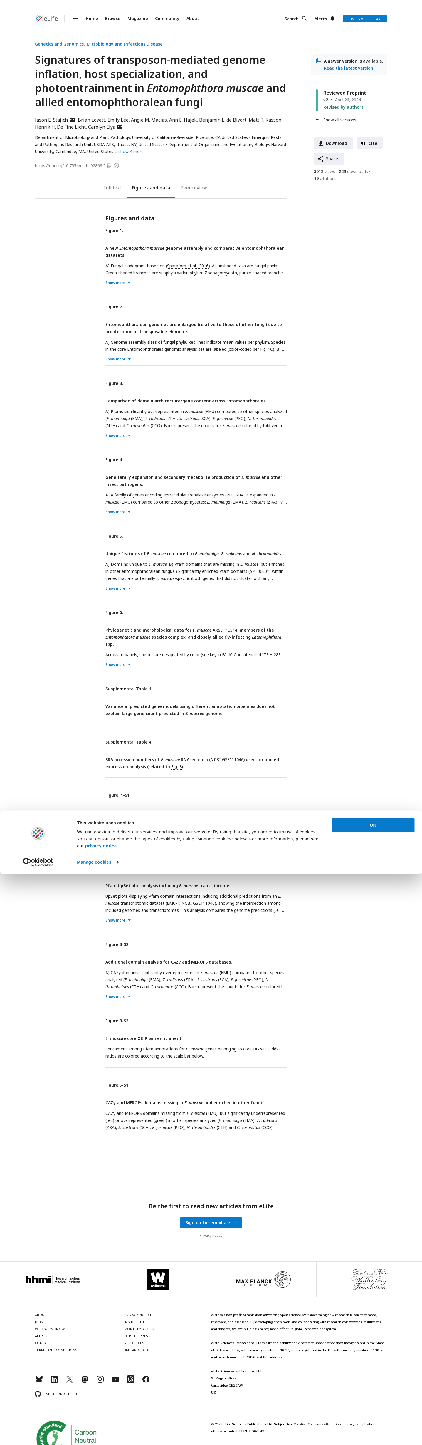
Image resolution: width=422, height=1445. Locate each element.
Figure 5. (114, 536)
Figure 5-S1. (117, 1085)
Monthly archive (140, 1329)
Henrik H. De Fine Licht (60, 127)
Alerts (321, 18)
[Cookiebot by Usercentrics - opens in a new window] (38, 1433)
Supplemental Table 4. (128, 742)
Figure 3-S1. (117, 868)
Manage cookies (94, 1433)
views (324, 171)
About (192, 18)
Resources (134, 1343)
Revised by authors (343, 107)
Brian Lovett (91, 120)
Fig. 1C (266, 349)
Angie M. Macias (149, 120)
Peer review (194, 187)
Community (167, 18)
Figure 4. (114, 459)
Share (332, 158)
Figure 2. (114, 307)
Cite (373, 143)
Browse (112, 18)
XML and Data (136, 1350)
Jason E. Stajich (55, 119)
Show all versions (339, 119)
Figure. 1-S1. (118, 795)
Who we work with (52, 1329)
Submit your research (365, 19)
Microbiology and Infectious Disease (125, 44)
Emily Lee (118, 120)
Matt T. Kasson (265, 120)
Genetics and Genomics (59, 44)
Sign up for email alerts (211, 1222)
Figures (140, 187)
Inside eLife (134, 1322)
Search (292, 18)
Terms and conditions (56, 1350)
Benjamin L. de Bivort (222, 120)
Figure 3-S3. (117, 1020)
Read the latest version (348, 68)
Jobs (39, 1322)
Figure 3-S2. (117, 944)
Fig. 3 (176, 766)
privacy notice (101, 1417)
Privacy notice (211, 1235)
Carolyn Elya (105, 126)
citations (325, 178)
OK (373, 1396)
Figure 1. (114, 230)
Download (336, 143)
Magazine (137, 18)
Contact (43, 1343)
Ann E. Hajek (183, 120)
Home (92, 18)
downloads (353, 171)
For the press (137, 1336)
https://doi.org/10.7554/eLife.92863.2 (70, 165)
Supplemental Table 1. (128, 689)
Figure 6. (114, 612)
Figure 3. (114, 383)
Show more (115, 282)
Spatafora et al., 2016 (188, 265)
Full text (112, 187)
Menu (72, 18)
